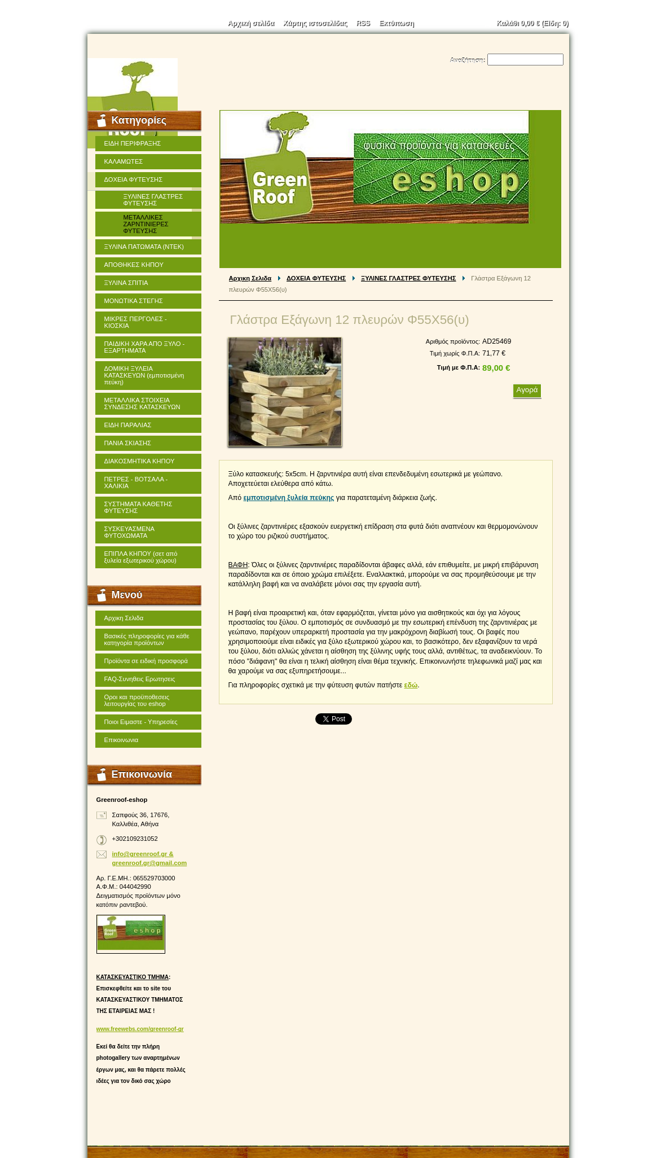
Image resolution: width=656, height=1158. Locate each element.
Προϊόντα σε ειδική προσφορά (146, 660)
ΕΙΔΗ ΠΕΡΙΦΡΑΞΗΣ (132, 143)
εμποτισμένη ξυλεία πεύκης (288, 498)
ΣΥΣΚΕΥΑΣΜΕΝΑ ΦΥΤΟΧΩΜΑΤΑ (129, 532)
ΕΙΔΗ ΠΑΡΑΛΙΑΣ (128, 425)
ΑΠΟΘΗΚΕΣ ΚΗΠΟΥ (134, 264)
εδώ (411, 685)
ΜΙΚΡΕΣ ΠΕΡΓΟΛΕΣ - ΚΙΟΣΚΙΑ (135, 322)
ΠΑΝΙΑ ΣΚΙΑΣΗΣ (128, 443)
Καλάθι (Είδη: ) (532, 23)
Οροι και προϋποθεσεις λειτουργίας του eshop (137, 700)
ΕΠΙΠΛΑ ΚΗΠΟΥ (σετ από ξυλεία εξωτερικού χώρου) (141, 557)
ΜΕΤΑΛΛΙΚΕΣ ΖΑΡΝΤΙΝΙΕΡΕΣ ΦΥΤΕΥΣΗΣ (146, 224)
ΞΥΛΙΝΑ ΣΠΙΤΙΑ (126, 282)
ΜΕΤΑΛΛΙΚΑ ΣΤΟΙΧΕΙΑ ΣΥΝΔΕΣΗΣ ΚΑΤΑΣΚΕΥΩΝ (142, 403)
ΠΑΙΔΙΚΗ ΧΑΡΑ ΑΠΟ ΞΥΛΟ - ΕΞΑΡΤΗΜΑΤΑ (144, 347)
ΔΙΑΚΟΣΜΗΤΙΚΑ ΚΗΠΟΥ (139, 461)
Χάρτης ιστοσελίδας (315, 23)
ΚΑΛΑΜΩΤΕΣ (123, 161)
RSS (363, 23)
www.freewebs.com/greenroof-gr (140, 1029)
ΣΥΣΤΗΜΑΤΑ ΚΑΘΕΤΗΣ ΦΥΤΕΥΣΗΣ (138, 507)
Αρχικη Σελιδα (250, 278)
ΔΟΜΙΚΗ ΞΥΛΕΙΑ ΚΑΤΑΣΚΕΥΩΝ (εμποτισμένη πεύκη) (144, 375)
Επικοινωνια (121, 739)
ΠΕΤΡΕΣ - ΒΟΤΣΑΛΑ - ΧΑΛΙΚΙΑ (136, 482)
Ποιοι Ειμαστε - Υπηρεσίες (141, 721)
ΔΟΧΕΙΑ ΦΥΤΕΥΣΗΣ (316, 278)
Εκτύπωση (396, 23)
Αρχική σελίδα (251, 23)
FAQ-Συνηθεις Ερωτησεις (139, 679)
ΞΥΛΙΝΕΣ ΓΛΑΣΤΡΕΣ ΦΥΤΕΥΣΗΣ (408, 278)
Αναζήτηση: (468, 60)
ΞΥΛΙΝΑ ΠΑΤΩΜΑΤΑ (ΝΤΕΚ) (144, 246)
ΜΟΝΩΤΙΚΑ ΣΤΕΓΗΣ (133, 300)
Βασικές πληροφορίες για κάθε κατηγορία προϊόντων (147, 639)
